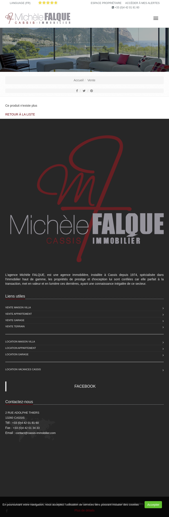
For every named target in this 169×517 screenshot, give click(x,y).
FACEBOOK (85, 386)
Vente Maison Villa (18, 307)
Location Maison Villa (20, 341)
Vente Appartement (18, 313)
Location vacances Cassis (23, 369)
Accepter (153, 504)
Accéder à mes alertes (142, 3)
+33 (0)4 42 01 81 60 (127, 7)
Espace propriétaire (106, 3)
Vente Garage (14, 320)
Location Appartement (20, 348)
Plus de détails (84, 510)
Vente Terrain (15, 326)
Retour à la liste (20, 114)
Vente (92, 80)
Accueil (79, 80)
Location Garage (17, 354)
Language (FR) (20, 3)
